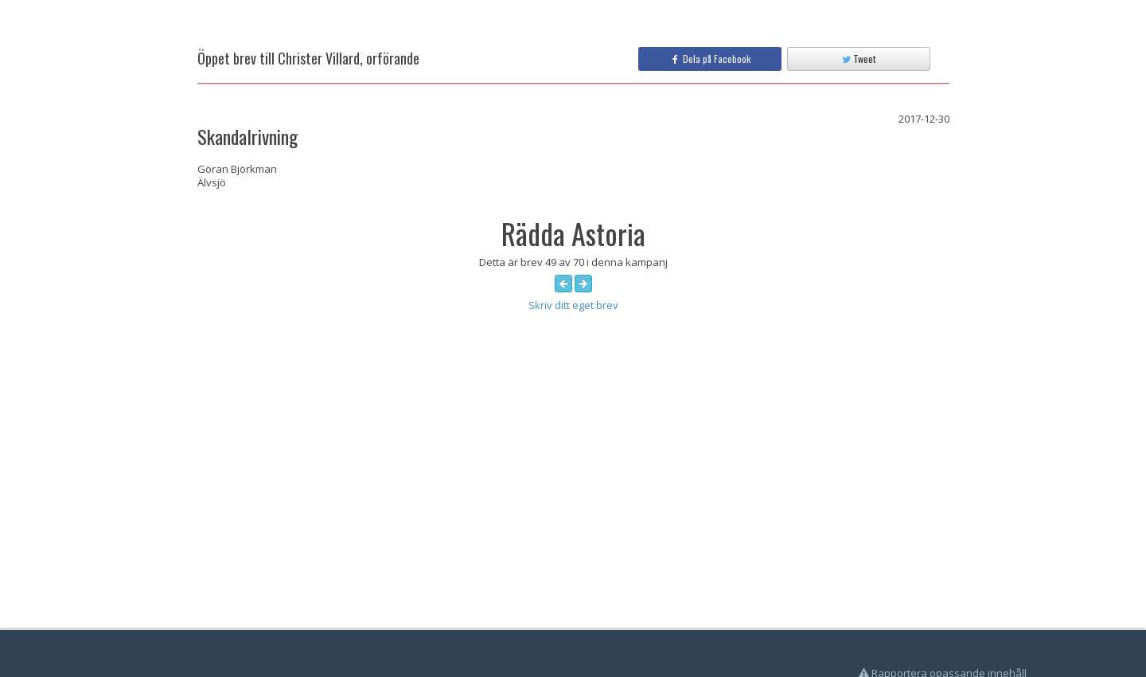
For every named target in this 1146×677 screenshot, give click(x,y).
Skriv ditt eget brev (573, 305)
